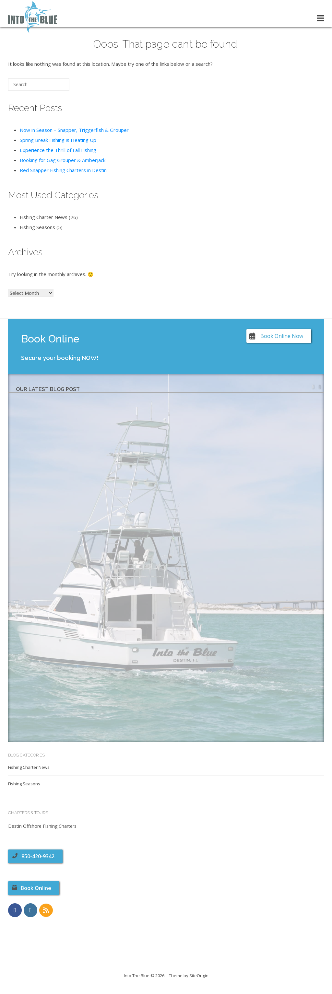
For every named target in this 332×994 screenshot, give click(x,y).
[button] (320, 387)
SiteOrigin (198, 975)
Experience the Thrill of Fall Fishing (58, 150)
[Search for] (38, 84)
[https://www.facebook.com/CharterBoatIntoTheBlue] (15, 910)
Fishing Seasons (37, 227)
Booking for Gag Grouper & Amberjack (62, 160)
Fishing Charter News (43, 217)
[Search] (55, 87)
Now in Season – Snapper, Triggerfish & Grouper (74, 130)
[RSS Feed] (46, 910)
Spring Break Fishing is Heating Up (58, 140)
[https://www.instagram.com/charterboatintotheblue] (30, 910)
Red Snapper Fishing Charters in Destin (63, 170)
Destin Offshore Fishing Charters (42, 826)
